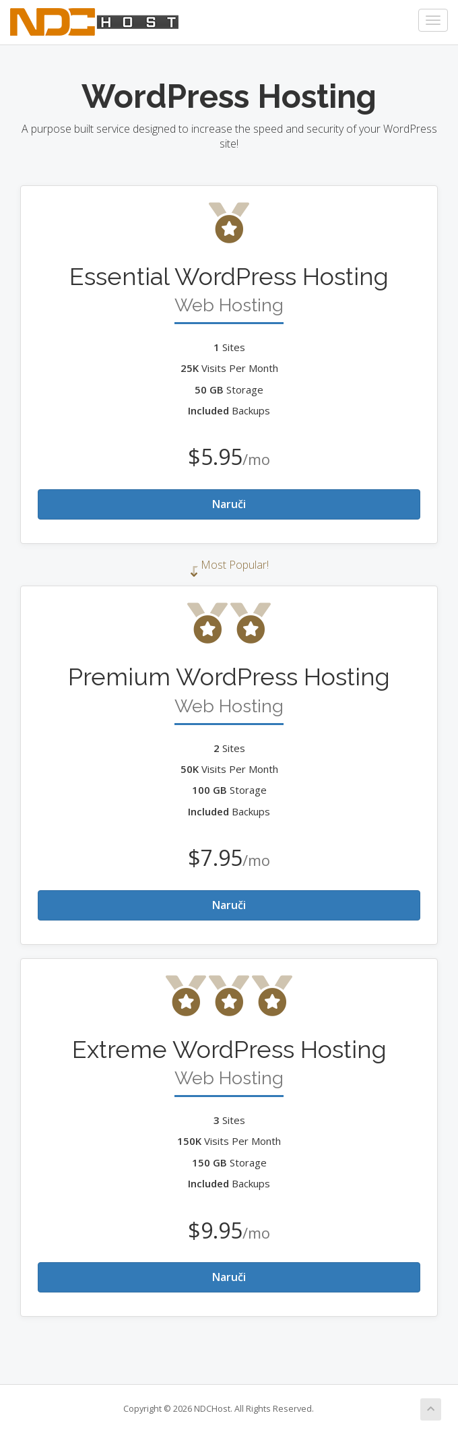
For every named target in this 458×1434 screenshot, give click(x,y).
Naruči (229, 504)
